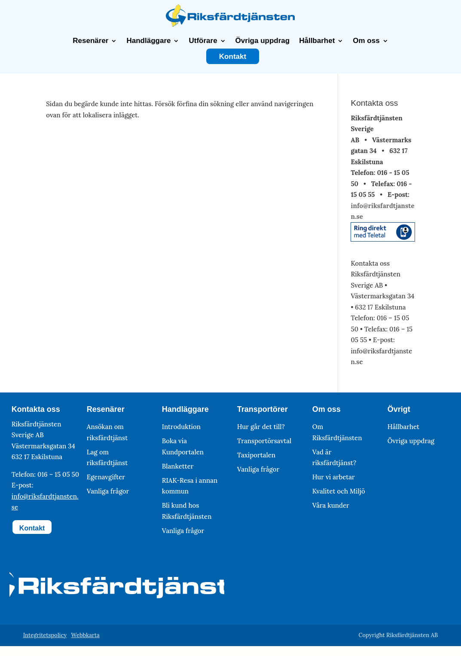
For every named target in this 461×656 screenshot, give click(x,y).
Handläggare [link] (148, 41)
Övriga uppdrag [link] (262, 41)
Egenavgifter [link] (106, 477)
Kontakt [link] (232, 57)
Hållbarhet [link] (317, 41)
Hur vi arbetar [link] (333, 477)
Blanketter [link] (178, 466)
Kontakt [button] (32, 528)
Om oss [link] (366, 41)
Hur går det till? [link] (261, 427)
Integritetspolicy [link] (45, 635)
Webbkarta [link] (85, 635)
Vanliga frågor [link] (108, 491)
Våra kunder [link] (330, 505)
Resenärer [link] (90, 41)
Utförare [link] (203, 41)
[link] (230, 24)
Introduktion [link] (181, 427)
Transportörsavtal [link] (264, 441)
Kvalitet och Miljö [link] (338, 491)
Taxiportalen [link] (256, 455)
